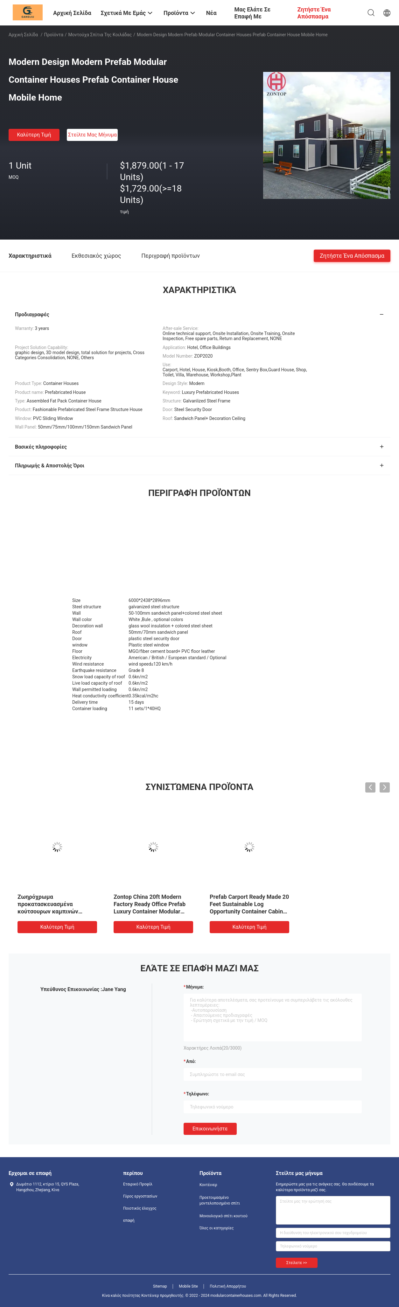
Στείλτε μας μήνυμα (92, 135)
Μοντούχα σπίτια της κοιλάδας (100, 34)
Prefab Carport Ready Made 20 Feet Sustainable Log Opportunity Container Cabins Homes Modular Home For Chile (249, 911)
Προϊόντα (53, 34)
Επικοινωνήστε (210, 1129)
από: (191, 1061)
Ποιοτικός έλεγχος (140, 1208)
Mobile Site (188, 1286)
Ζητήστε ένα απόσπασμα (352, 255)
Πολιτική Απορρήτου (228, 1286)
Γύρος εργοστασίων (140, 1196)
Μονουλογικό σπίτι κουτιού (224, 1216)
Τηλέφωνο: (197, 1093)
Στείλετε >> (296, 1263)
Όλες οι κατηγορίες (217, 1228)
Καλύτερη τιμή (34, 135)
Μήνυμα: (195, 986)
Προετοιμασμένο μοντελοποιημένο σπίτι (220, 1200)
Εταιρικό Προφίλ (137, 1184)
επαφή (129, 1220)
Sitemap (160, 1286)
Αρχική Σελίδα (23, 34)
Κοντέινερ (208, 1185)
